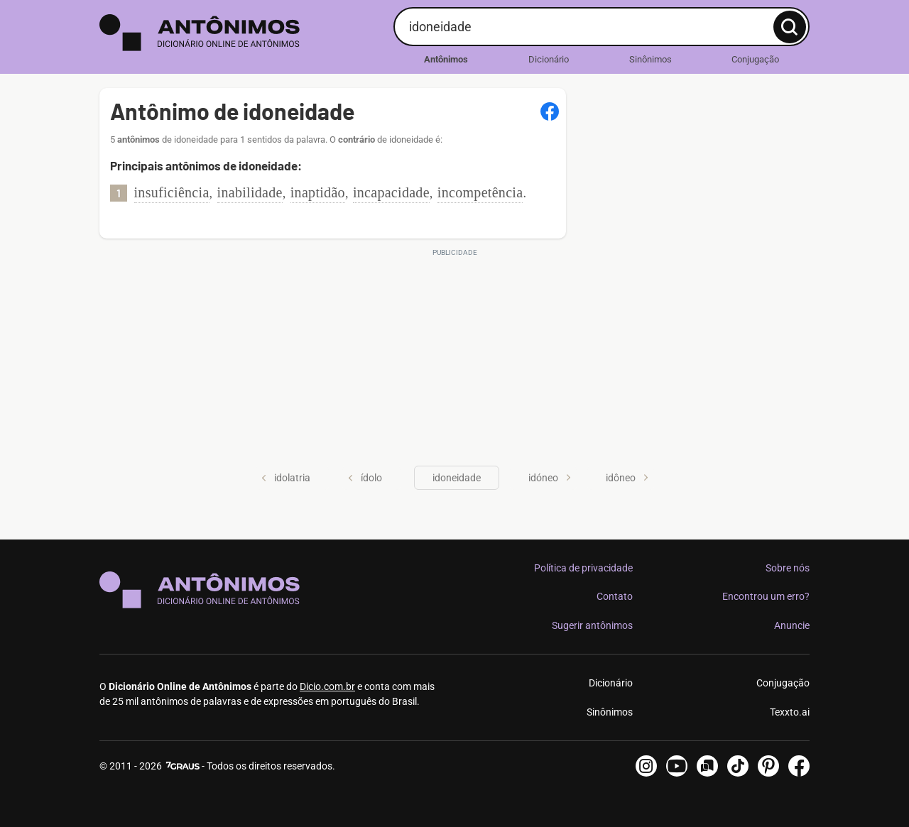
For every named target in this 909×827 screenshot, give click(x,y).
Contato (615, 596)
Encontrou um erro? (766, 596)
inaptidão (317, 192)
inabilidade (250, 192)
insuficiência (171, 192)
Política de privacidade (583, 568)
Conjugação (755, 59)
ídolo (365, 477)
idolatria (285, 477)
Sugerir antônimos (592, 625)
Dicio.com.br (327, 686)
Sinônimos (650, 59)
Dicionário (548, 59)
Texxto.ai (790, 712)
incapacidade (391, 192)
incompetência (480, 192)
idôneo (627, 477)
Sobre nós (788, 568)
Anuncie (792, 625)
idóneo (549, 477)
